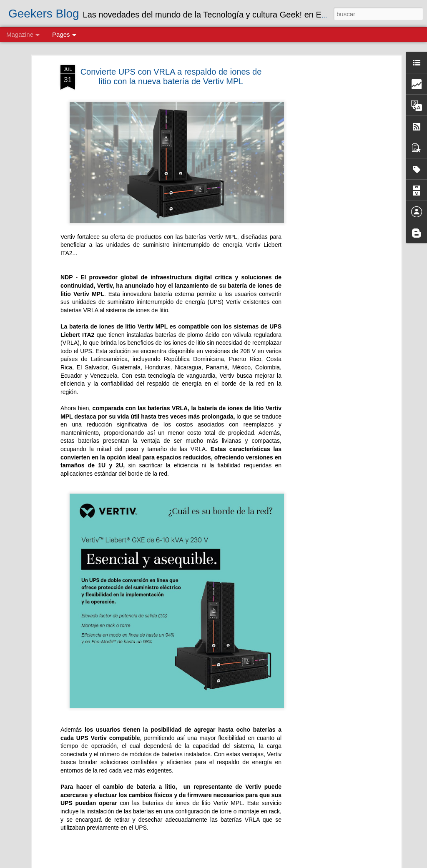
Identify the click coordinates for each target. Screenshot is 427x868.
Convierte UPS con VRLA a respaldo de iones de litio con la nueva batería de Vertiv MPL (171, 76)
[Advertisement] (327, 196)
